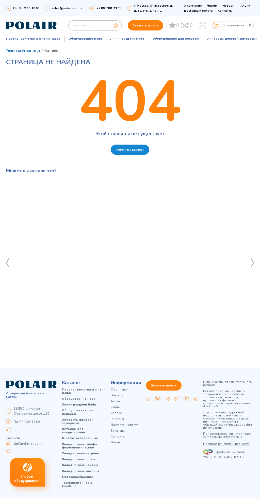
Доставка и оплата (198, 11)
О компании (193, 6)
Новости (228, 6)
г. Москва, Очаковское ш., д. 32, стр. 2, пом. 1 (153, 8)
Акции (245, 6)
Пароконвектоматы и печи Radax (33, 39)
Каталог (71, 383)
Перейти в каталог (130, 150)
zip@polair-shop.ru (28, 444)
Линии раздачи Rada (127, 39)
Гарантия (117, 419)
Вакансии (118, 430)
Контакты (225, 11)
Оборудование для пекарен (175, 39)
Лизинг (212, 6)
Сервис (116, 413)
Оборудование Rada (85, 39)
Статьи (115, 407)
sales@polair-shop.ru (68, 8)
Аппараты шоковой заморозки (232, 39)
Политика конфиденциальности (226, 444)
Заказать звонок (145, 25)
